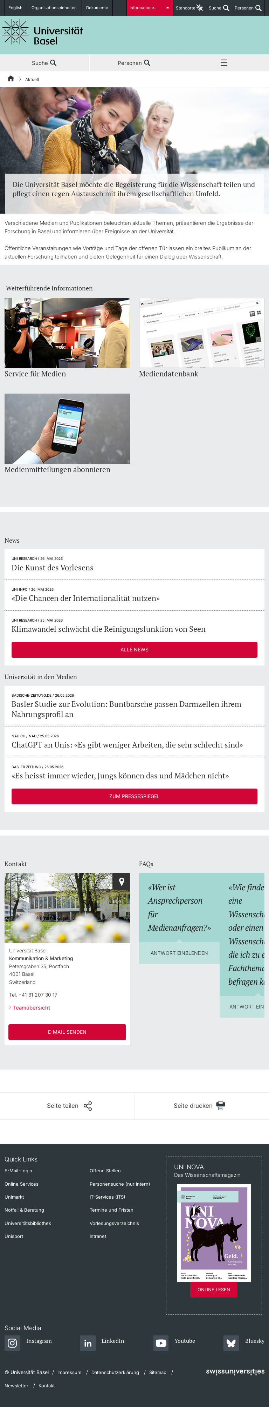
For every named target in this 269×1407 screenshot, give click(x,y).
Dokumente (97, 8)
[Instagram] (28, 1343)
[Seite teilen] (69, 1106)
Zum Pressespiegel (134, 796)
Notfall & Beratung (24, 1210)
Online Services (22, 1184)
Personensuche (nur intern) (120, 1184)
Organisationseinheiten (55, 8)
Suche (213, 10)
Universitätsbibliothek (28, 1223)
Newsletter (16, 1385)
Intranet (98, 1236)
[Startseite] (11, 79)
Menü (224, 63)
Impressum (69, 1372)
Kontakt (47, 1385)
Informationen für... (147, 8)
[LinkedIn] (102, 1343)
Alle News (134, 649)
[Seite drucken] (199, 1106)
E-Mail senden (67, 1032)
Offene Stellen (105, 1170)
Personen (243, 10)
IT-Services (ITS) (107, 1197)
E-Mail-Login (18, 1170)
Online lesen (214, 1289)
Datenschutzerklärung (115, 1372)
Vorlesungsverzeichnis (114, 1223)
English (16, 8)
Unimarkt (14, 1197)
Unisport (14, 1236)
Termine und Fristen (111, 1210)
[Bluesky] (243, 1343)
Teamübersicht (31, 1007)
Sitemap (157, 1372)
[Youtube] (174, 1343)
